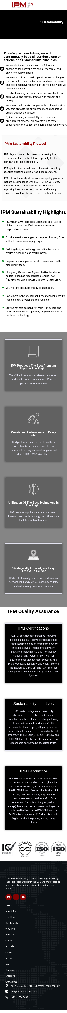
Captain (9, 969)
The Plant (10, 917)
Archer (8, 958)
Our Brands (11, 922)
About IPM (11, 911)
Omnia (9, 952)
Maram (9, 964)
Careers (9, 940)
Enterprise (11, 975)
